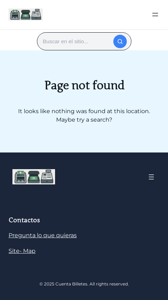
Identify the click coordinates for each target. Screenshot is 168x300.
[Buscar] (120, 41)
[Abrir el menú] (155, 14)
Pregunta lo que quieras (43, 235)
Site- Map (22, 251)
